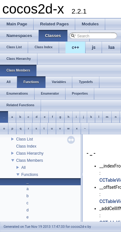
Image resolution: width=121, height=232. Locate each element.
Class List (24, 139)
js (94, 47)
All (23, 167)
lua (111, 47)
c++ (75, 47)
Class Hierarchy (30, 153)
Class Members (29, 160)
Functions (29, 174)
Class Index (26, 146)
